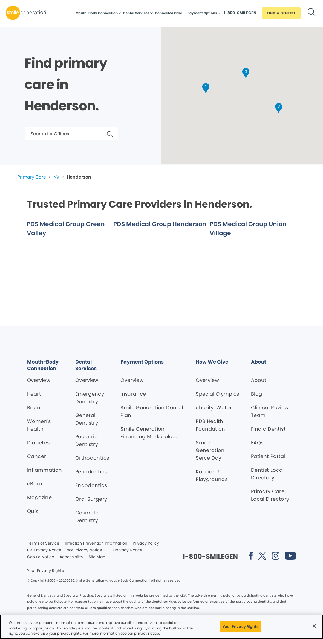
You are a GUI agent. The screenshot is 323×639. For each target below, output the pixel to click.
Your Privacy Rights (45, 570)
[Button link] (240, 14)
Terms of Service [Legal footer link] (43, 543)
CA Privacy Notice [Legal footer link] (44, 550)
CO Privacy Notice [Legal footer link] (125, 550)
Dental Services (136, 13)
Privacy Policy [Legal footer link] (146, 543)
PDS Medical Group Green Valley (66, 228)
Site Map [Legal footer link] (97, 557)
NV (56, 177)
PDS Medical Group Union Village (248, 228)
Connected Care (168, 13)
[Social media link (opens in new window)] (251, 557)
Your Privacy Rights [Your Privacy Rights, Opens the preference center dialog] (240, 626)
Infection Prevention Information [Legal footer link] (96, 543)
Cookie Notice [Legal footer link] (40, 557)
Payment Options (202, 13)
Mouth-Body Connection (97, 13)
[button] (205, 88)
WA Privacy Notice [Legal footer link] (84, 550)
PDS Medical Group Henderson (159, 224)
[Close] (314, 626)
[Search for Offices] (71, 134)
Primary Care (32, 177)
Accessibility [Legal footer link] (71, 557)
